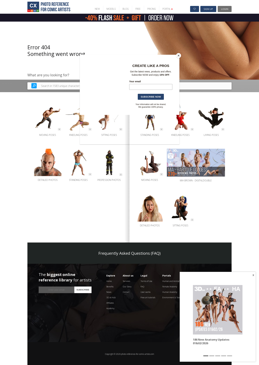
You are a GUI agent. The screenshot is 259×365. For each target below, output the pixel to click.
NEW (94, 7)
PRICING (149, 7)
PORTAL (165, 7)
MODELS (108, 7)
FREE (135, 7)
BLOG (123, 7)
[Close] (178, 55)
